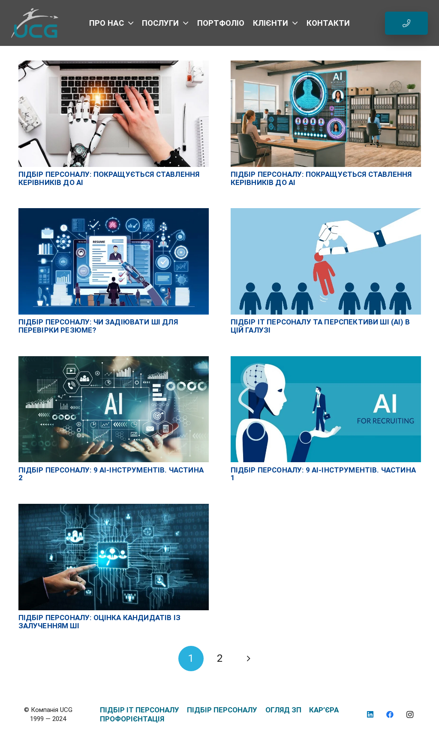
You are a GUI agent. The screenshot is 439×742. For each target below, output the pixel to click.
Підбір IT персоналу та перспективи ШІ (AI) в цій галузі (320, 326)
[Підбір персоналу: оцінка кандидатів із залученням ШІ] (113, 508)
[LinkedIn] (370, 715)
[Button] (406, 23)
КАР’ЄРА (324, 710)
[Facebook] (390, 715)
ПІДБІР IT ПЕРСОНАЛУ (139, 710)
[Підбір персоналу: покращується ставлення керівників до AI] (113, 65)
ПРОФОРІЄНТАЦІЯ (132, 719)
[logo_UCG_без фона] (35, 23)
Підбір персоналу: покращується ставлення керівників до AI (109, 178)
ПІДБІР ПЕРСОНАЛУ (222, 710)
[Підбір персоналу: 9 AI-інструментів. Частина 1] (326, 360)
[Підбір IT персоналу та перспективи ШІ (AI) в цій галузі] (326, 212)
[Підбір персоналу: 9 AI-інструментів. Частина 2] (113, 360)
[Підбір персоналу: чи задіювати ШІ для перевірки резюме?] (113, 212)
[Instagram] (410, 715)
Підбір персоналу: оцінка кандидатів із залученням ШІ (99, 621)
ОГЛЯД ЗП (283, 710)
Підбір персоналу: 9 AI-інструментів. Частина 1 (323, 474)
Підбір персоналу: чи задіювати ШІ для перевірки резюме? (98, 326)
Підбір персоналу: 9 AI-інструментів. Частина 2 (111, 474)
